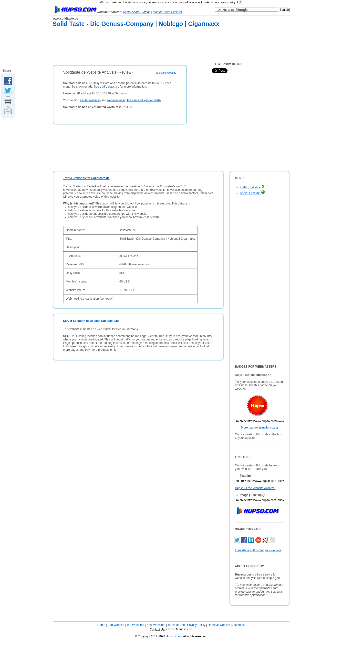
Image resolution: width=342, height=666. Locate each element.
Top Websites (135, 625)
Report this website (165, 72)
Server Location (252, 193)
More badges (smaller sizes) (259, 427)
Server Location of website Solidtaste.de (91, 321)
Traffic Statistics (252, 187)
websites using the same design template (134, 100)
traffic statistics (109, 86)
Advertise (238, 625)
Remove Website (219, 625)
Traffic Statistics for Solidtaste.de (86, 178)
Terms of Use (176, 625)
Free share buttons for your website (258, 550)
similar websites (90, 100)
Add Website (116, 625)
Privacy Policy (196, 625)
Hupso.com (173, 636)
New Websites (155, 625)
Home (101, 625)
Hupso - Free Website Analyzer (255, 488)
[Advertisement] (141, 47)
